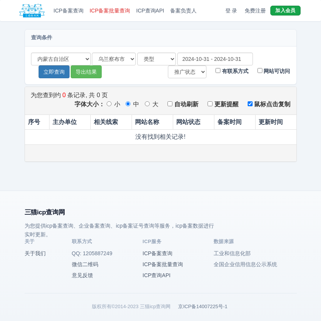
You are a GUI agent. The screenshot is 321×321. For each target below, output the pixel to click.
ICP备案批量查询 (110, 11)
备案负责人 (183, 11)
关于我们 (35, 253)
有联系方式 (232, 71)
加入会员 (285, 10)
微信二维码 (85, 264)
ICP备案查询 (69, 11)
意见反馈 (82, 275)
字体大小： (89, 104)
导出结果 (86, 72)
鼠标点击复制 (269, 104)
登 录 (231, 11)
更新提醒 (223, 104)
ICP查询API (150, 11)
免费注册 (255, 11)
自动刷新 (182, 104)
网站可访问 (273, 71)
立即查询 (54, 72)
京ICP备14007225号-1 (202, 306)
